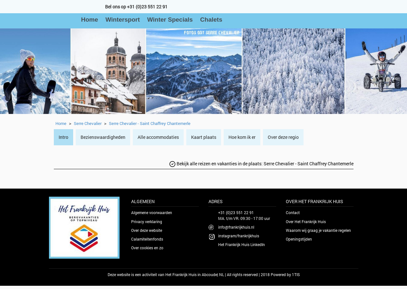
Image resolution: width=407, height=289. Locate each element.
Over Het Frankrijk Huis (306, 221)
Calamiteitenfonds (147, 239)
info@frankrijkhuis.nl (236, 227)
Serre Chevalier (88, 123)
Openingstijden (299, 239)
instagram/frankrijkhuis (238, 235)
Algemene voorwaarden (151, 212)
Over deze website (146, 230)
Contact (293, 212)
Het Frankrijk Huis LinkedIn (241, 244)
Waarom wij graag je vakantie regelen (318, 230)
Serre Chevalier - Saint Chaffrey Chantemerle (149, 123)
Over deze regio (283, 137)
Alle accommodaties (158, 137)
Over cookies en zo (147, 247)
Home (89, 19)
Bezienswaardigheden (103, 137)
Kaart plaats (203, 137)
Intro (63, 137)
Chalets (211, 19)
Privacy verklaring (146, 221)
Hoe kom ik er (242, 137)
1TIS (296, 274)
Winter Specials (170, 19)
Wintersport (122, 19)
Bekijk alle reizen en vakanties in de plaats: (261, 163)
